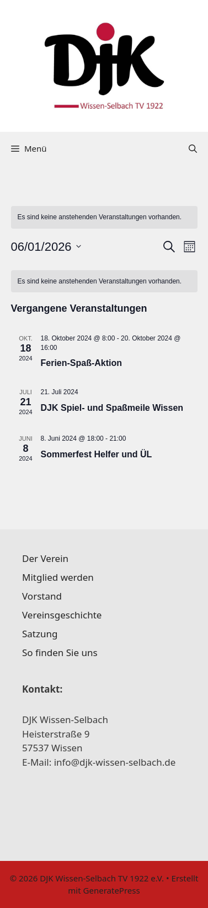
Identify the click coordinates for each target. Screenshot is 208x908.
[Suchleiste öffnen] (193, 148)
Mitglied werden (58, 577)
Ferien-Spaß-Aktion (81, 363)
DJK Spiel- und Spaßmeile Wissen (112, 407)
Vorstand (42, 596)
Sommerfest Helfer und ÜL (96, 454)
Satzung (39, 633)
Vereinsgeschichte (62, 614)
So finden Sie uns (60, 652)
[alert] (104, 217)
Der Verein (45, 558)
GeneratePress (111, 890)
